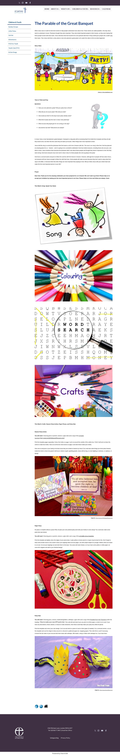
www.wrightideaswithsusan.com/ (53, 438)
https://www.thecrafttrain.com (105, 690)
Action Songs (12, 52)
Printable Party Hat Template (98, 619)
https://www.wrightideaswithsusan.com (104, 518)
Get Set (10, 35)
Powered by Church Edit (60, 753)
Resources (95, 9)
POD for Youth (13, 44)
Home (47, 9)
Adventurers (12, 39)
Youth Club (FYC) (14, 48)
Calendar (106, 9)
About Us (55, 9)
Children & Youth (80, 9)
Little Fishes (12, 31)
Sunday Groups (13, 27)
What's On (65, 9)
